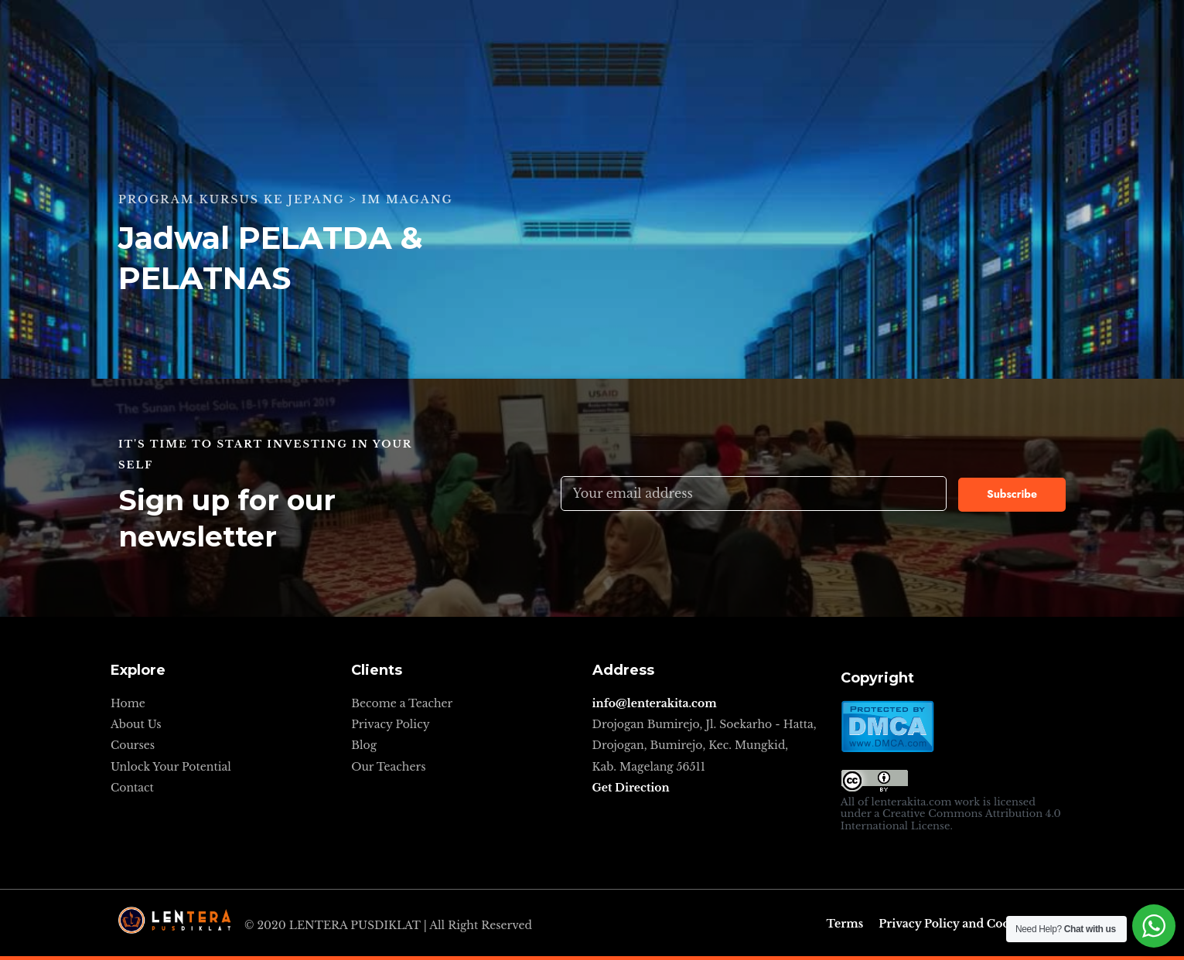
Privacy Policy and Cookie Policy (972, 924)
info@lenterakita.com (654, 703)
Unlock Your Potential (171, 767)
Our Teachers (388, 767)
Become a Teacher (401, 703)
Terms (845, 924)
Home (128, 703)
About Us (136, 724)
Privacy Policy (390, 724)
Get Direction (631, 788)
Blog (364, 745)
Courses (133, 745)
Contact (132, 788)
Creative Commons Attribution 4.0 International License (951, 819)
